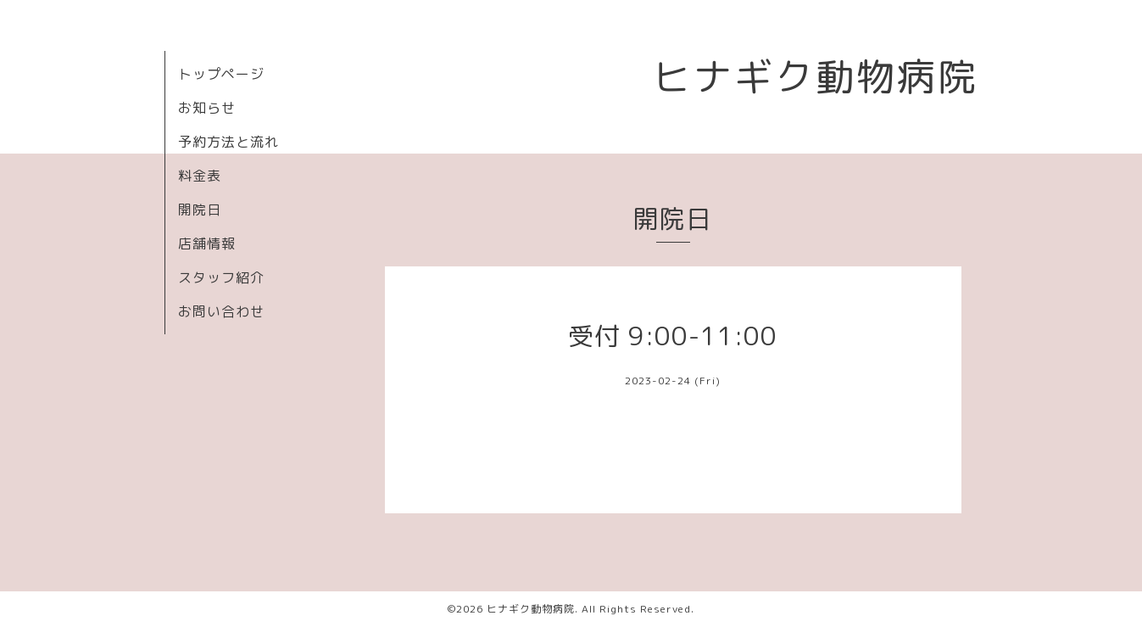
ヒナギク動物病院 (815, 76)
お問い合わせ (221, 311)
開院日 (199, 209)
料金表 (199, 175)
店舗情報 (207, 243)
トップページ (221, 73)
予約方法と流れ (228, 141)
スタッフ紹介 (221, 277)
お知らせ (207, 107)
